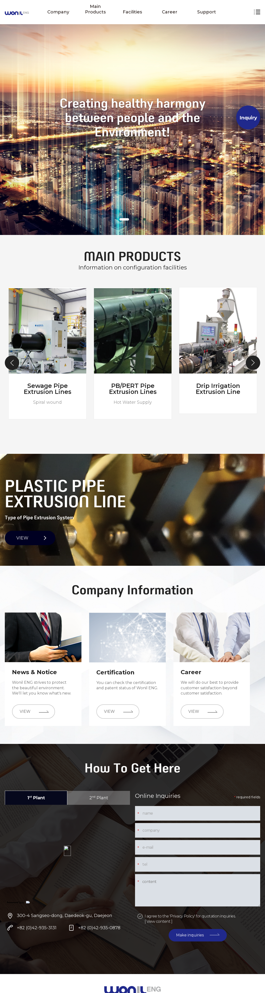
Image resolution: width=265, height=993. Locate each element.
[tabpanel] (132, 117)
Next (253, 363)
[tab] (124, 219)
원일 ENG (17, 13)
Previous (12, 363)
